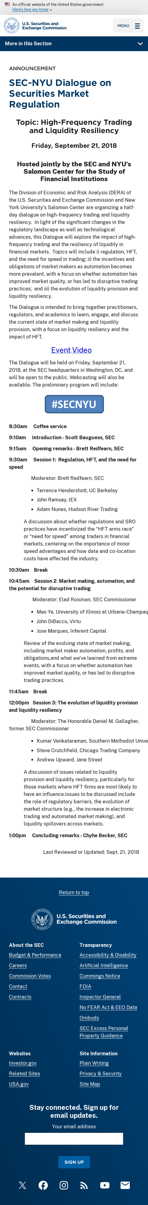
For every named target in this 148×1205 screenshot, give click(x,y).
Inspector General (100, 997)
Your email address (74, 1127)
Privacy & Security (101, 1074)
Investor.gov (23, 1063)
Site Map (90, 1084)
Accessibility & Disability (108, 955)
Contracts (20, 997)
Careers (18, 965)
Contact (18, 986)
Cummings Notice (100, 976)
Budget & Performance (35, 955)
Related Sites (24, 1074)
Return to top (74, 892)
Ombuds (89, 1018)
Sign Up (74, 1162)
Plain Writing (94, 1063)
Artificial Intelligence (104, 965)
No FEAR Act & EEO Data (108, 1007)
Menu (128, 25)
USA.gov (19, 1084)
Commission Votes (30, 976)
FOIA (85, 986)
